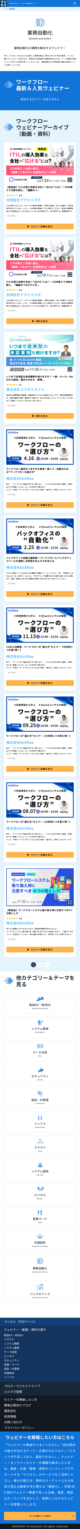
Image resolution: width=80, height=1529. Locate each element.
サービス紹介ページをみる (40, 1516)
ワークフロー (12, 216)
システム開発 (11, 1343)
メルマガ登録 (13, 1391)
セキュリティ (11, 1360)
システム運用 (11, 1347)
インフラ (9, 1377)
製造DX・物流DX (13, 1335)
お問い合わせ (13, 1422)
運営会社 (10, 1411)
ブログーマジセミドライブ (22, 1386)
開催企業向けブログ (17, 1405)
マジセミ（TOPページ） (20, 1321)
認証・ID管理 (11, 1368)
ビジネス (9, 1356)
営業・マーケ (11, 1364)
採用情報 (10, 1416)
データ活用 (10, 1352)
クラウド (9, 1339)
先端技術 (9, 1373)
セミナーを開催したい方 (20, 1399)
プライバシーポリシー (19, 1427)
